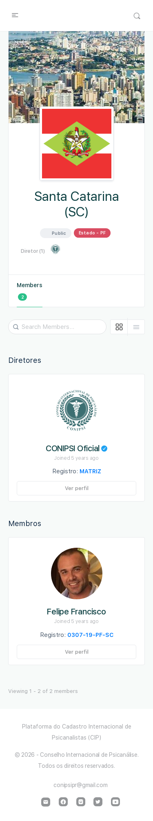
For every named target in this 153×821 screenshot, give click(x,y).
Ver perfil (77, 488)
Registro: (76, 471)
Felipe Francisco (76, 611)
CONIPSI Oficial (82, 448)
